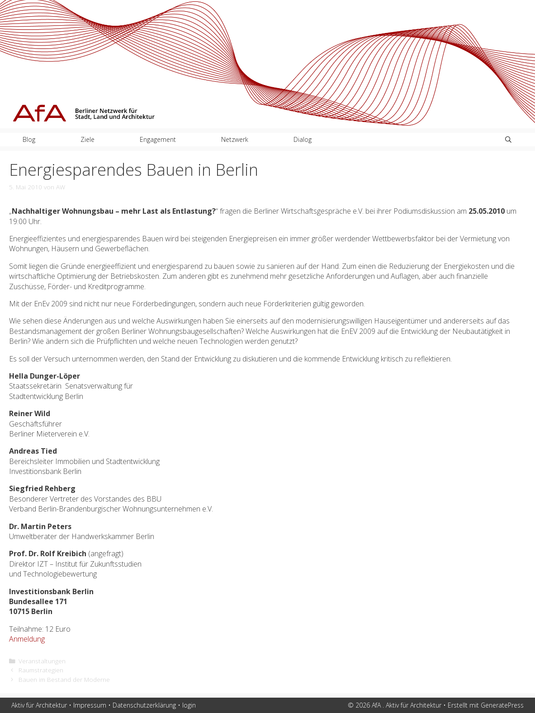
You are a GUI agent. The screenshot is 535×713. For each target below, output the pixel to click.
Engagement (158, 139)
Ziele (87, 139)
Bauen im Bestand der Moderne (64, 679)
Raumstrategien (41, 670)
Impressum (89, 705)
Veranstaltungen (42, 661)
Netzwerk (234, 139)
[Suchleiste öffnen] (508, 139)
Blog (29, 139)
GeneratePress (502, 705)
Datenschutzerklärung (144, 705)
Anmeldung (27, 639)
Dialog (303, 139)
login (189, 705)
